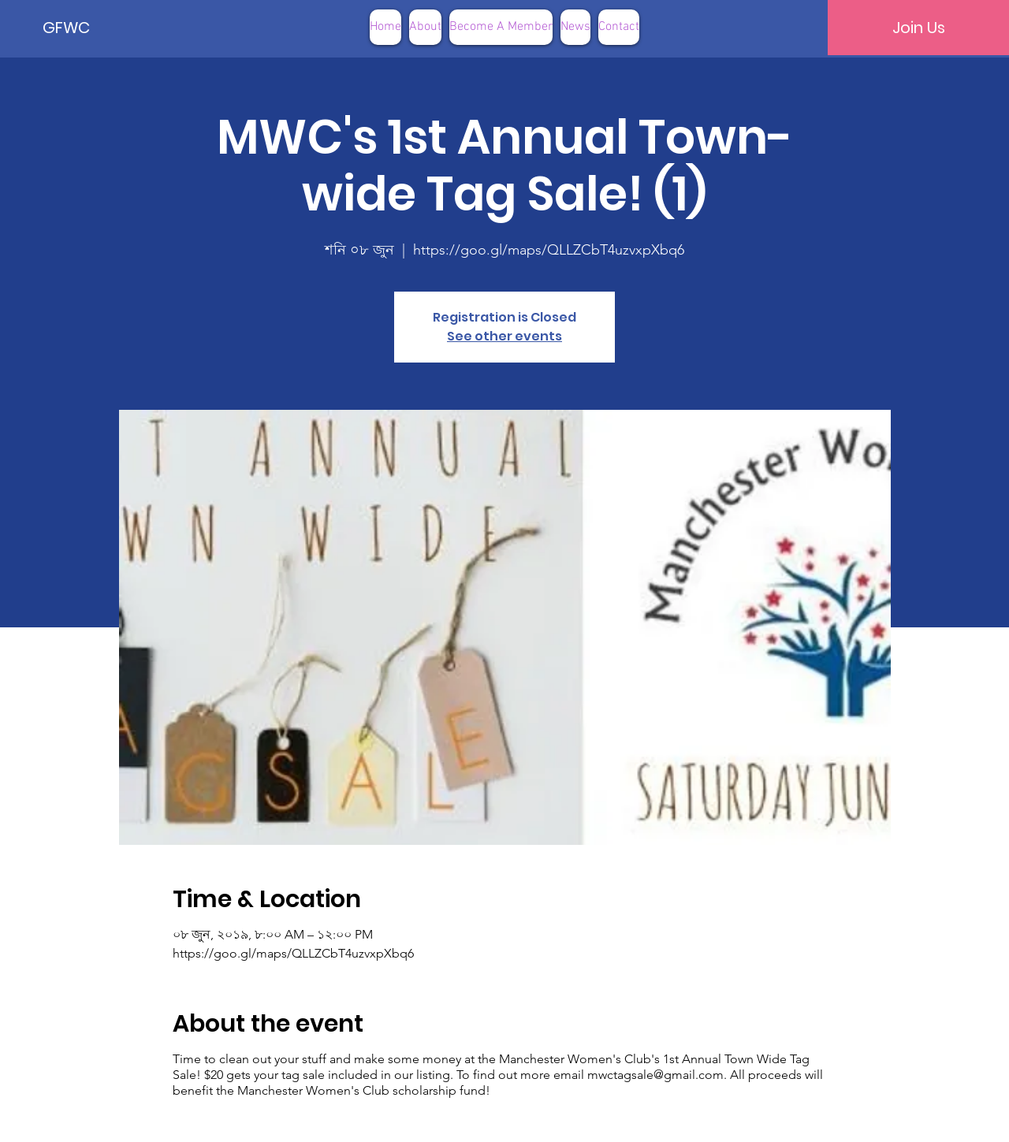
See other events (504, 336)
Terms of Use (584, 1117)
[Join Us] (918, 27)
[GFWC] (96, 28)
